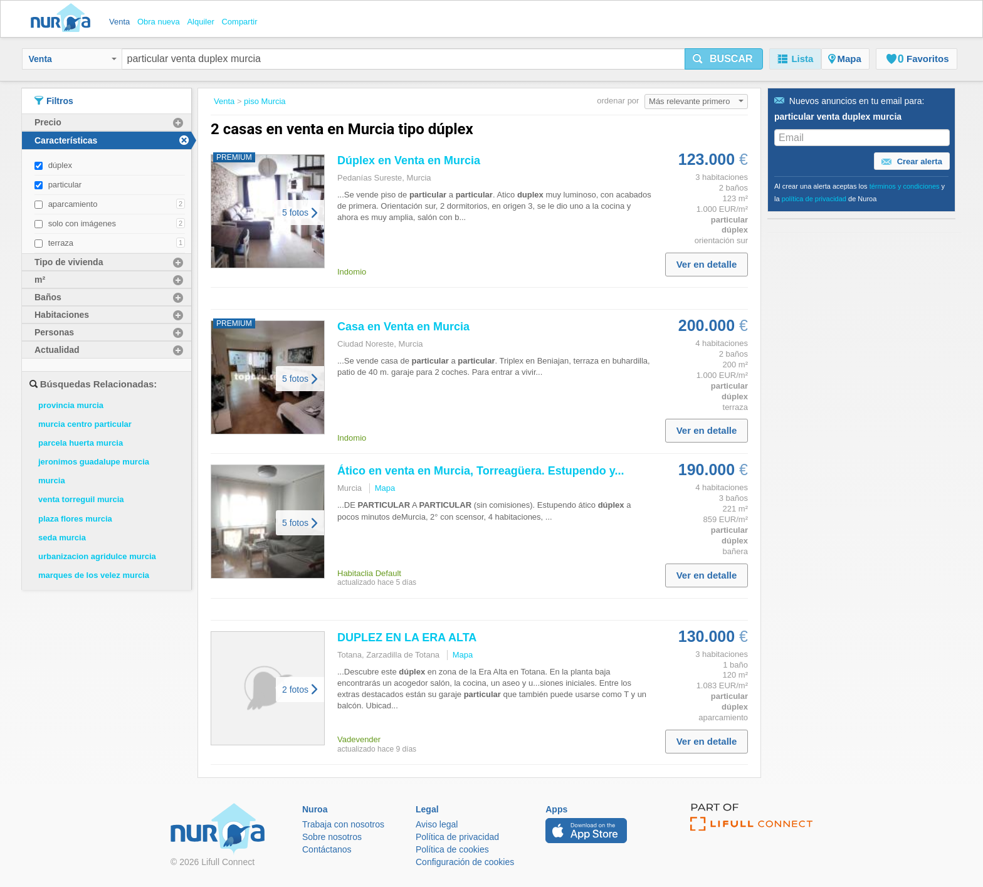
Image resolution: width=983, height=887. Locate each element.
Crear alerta (911, 162)
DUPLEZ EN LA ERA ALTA (406, 637)
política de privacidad (814, 198)
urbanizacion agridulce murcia (97, 556)
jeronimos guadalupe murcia (93, 461)
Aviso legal (437, 824)
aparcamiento (73, 204)
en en (408, 160)
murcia (51, 480)
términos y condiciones (905, 186)
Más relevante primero (696, 101)
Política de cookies (452, 849)
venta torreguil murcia (81, 499)
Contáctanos (327, 849)
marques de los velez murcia (93, 575)
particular (64, 184)
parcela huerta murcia (80, 443)
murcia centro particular (85, 424)
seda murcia (62, 537)
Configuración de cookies (465, 862)
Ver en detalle (706, 264)
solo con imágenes (82, 223)
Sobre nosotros (332, 837)
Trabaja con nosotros (343, 824)
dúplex (60, 165)
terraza (60, 243)
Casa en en (403, 326)
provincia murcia (70, 405)
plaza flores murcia (75, 518)
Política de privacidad (457, 837)
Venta (73, 59)
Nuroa (64, 18)
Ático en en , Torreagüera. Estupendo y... (480, 470)
